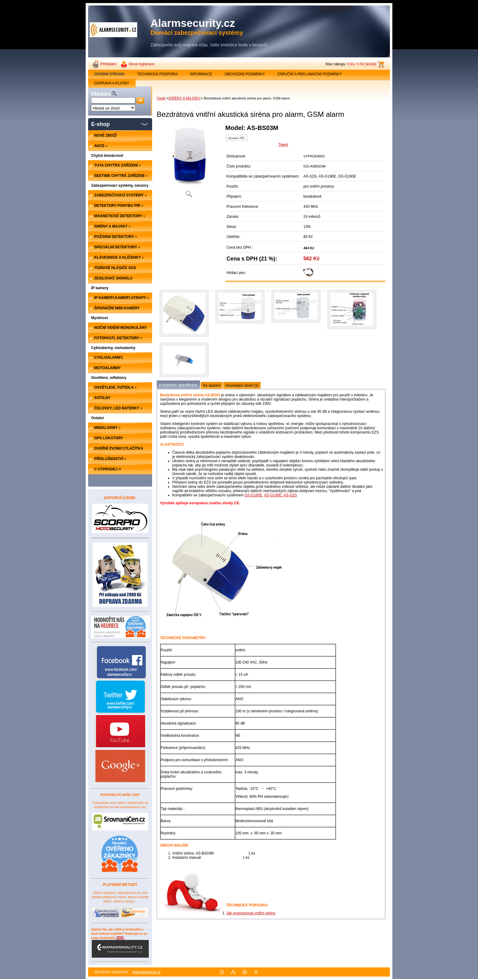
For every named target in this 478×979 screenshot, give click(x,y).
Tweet (283, 144)
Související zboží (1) (242, 385)
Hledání (101, 94)
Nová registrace (141, 64)
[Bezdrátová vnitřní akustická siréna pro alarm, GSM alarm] (188, 163)
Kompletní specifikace (178, 385)
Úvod (161, 98)
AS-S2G (290, 495)
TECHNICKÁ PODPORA (157, 74)
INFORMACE (201, 74)
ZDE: (120, 947)
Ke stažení (211, 385)
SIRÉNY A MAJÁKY (184, 98)
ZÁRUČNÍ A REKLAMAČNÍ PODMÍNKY (309, 74)
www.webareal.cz (146, 972)
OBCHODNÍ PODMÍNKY (245, 74)
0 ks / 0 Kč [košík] (362, 64)
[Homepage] (109, 74)
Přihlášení (108, 64)
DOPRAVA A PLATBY (111, 83)
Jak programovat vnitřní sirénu (250, 913)
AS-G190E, (273, 495)
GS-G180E (253, 495)
